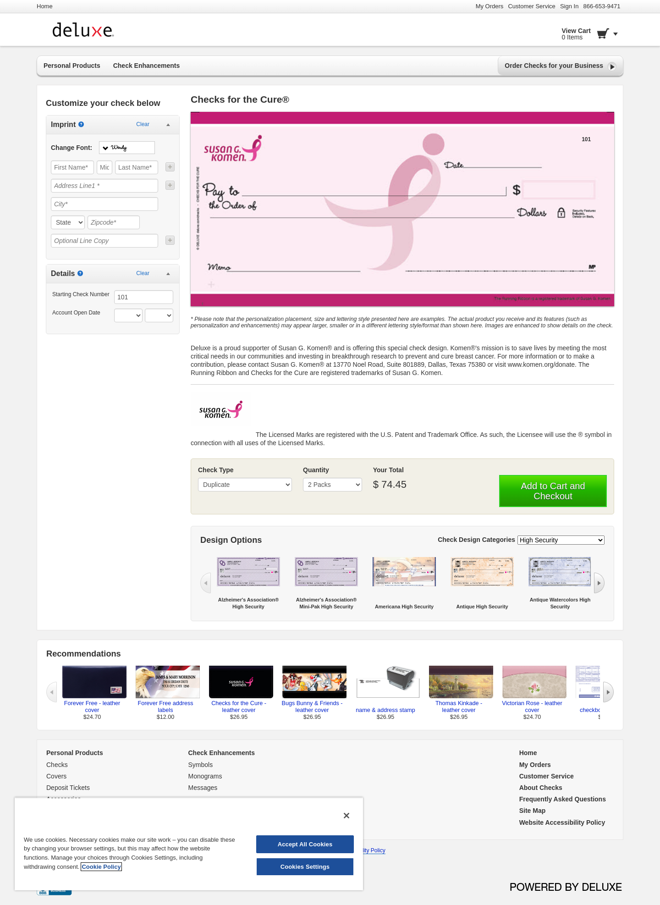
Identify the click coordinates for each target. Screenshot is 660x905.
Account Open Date (76, 312)
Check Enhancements (146, 65)
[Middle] (104, 167)
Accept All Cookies (305, 844)
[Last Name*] (136, 167)
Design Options (231, 540)
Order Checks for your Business (560, 66)
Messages (203, 787)
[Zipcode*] (114, 222)
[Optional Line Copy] (104, 241)
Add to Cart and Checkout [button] (553, 491)
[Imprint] (81, 124)
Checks (57, 764)
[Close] (346, 816)
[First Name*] (72, 167)
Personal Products (72, 65)
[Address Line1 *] (104, 186)
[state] (68, 222)
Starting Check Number (81, 294)
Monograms (205, 776)
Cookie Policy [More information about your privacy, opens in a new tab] (101, 866)
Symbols (200, 764)
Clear (142, 124)
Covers (56, 776)
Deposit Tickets (68, 787)
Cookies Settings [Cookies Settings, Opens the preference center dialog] (305, 866)
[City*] (104, 204)
